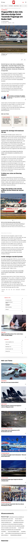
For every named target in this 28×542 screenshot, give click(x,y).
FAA (18, 86)
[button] (25, 206)
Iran (20, 5)
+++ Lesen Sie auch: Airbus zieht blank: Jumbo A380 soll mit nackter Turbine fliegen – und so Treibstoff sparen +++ (12, 272)
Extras (5, 5)
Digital (2, 8)
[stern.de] (13, 2)
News (2, 5)
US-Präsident (4, 109)
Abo (23, 2)
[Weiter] (26, 6)
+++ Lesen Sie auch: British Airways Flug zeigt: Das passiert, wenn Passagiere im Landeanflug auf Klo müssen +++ (12, 153)
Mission (3, 291)
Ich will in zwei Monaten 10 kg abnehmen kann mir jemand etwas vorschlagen (12, 529)
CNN (4, 157)
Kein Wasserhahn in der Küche (7, 518)
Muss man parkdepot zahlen (13, 531)
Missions (3, 136)
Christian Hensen (6, 21)
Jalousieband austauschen (18, 522)
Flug (15, 239)
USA (6, 289)
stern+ (25, 5)
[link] (26, 2)
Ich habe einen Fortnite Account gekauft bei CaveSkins (12, 524)
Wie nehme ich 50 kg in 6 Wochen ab (16, 516)
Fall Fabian (11, 5)
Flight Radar (4, 278)
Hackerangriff (18, 289)
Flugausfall (3, 289)
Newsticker (5, 541)
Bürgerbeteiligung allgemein (16, 535)
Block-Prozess (16, 5)
